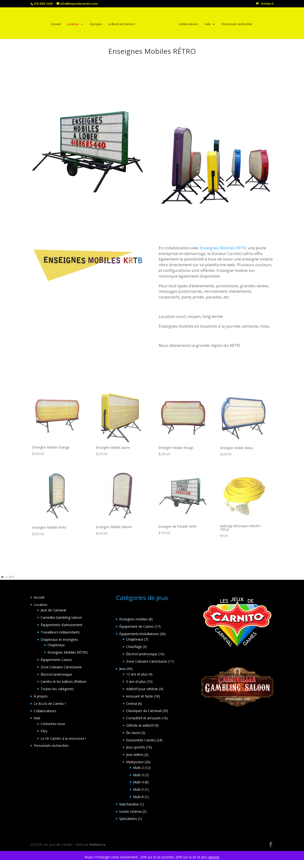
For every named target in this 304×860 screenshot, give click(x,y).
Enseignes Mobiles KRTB (223, 248)
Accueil (57, 23)
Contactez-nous (53, 723)
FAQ (44, 731)
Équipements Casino (56, 659)
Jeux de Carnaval (53, 610)
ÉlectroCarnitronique (56, 674)
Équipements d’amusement (61, 625)
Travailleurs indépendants (60, 632)
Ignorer (213, 857)
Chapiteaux (56, 645)
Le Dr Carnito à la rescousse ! (63, 738)
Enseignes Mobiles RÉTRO (68, 652)
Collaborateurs (187, 23)
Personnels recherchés (235, 23)
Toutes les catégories (57, 689)
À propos (97, 23)
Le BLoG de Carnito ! (123, 23)
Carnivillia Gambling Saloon (61, 617)
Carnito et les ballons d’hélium (63, 681)
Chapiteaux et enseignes (59, 639)
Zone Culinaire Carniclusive (61, 667)
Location (74, 23)
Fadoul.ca (97, 844)
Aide (206, 23)
